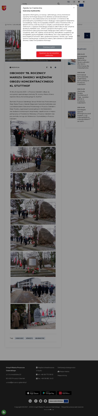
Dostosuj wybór (49, 47)
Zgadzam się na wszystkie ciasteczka (49, 54)
